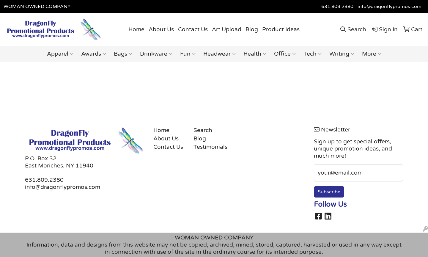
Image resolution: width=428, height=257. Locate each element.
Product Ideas (281, 29)
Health (254, 53)
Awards (93, 53)
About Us (161, 29)
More (371, 53)
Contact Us (193, 29)
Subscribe (329, 192)
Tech (312, 53)
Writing (341, 53)
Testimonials (209, 147)
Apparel (60, 53)
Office (285, 53)
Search (202, 130)
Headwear (219, 53)
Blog (252, 29)
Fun (188, 53)
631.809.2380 (337, 7)
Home (136, 29)
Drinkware (156, 53)
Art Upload (226, 29)
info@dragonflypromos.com (389, 7)
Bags (123, 53)
